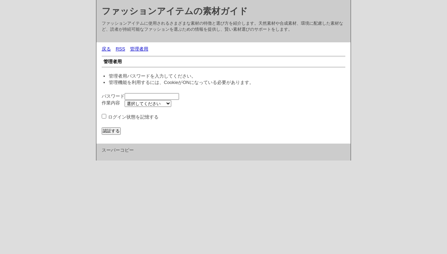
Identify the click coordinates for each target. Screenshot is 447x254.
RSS (120, 49)
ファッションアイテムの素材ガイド (175, 11)
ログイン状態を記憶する (133, 117)
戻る (106, 49)
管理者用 (139, 49)
